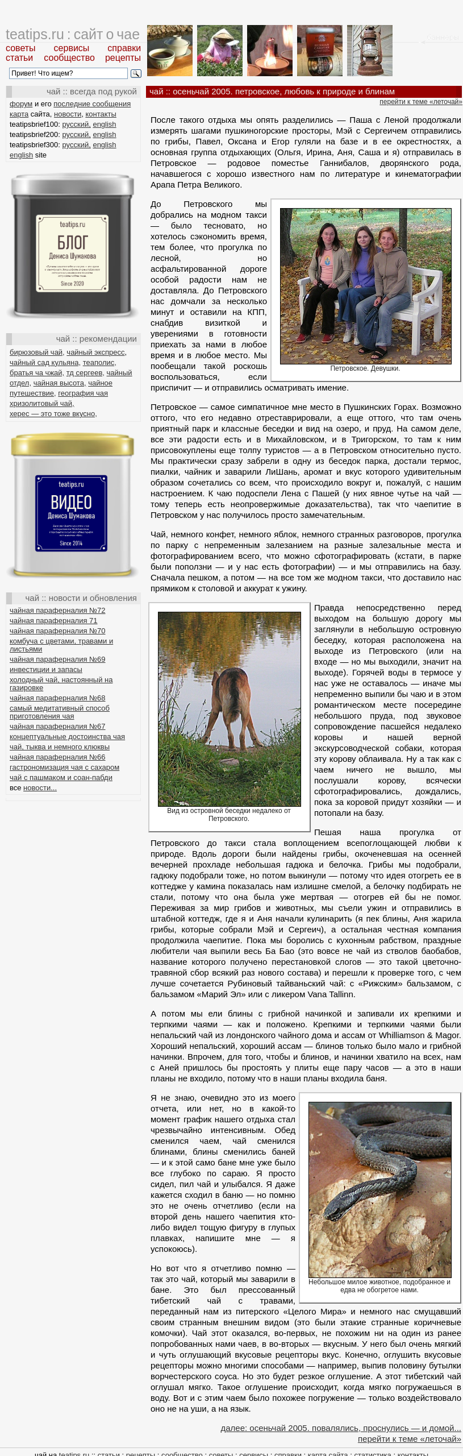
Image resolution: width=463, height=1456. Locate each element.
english (104, 124)
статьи (19, 58)
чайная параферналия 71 (54, 620)
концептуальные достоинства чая (67, 736)
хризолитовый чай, (42, 403)
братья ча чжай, (37, 372)
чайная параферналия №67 (58, 726)
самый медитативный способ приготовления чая (60, 712)
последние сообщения (92, 103)
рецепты (123, 58)
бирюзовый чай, (37, 352)
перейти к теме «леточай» (420, 102)
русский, (76, 124)
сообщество (69, 58)
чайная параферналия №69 (58, 659)
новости (67, 114)
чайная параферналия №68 (58, 698)
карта (19, 114)
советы (21, 48)
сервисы (72, 48)
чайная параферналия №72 (58, 610)
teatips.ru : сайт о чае (73, 34)
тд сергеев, (85, 372)
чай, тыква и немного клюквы (60, 746)
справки (124, 48)
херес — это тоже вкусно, (53, 413)
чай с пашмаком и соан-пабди (61, 777)
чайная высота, (60, 383)
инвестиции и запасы (46, 669)
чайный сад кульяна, (45, 362)
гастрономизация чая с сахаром (64, 767)
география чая (83, 393)
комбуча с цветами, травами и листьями (61, 645)
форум (21, 103)
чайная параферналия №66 (58, 757)
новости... (40, 787)
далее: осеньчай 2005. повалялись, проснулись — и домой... (340, 1428)
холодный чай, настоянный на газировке (61, 683)
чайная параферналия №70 (58, 631)
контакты (100, 114)
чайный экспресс (95, 352)
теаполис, (99, 362)
